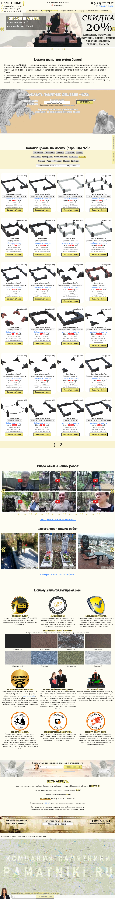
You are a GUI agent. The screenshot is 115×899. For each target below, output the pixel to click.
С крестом (70, 153)
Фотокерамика (60, 157)
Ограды (41, 161)
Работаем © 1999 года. (16, 823)
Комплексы (35, 157)
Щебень (74, 161)
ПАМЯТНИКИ (11, 2)
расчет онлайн (29, 696)
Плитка (66, 161)
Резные (79, 153)
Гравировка (47, 157)
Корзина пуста (104, 6)
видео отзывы (58, 519)
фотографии (58, 573)
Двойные (60, 153)
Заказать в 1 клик (14, 210)
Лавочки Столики (54, 161)
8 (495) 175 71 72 (102, 2)
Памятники (38, 153)
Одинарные (49, 153)
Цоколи (82, 157)
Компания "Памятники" (16, 820)
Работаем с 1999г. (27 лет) (11, 11)
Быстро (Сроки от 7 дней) (11, 9)
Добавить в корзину (14, 199)
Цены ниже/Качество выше (11, 6)
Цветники (73, 157)
